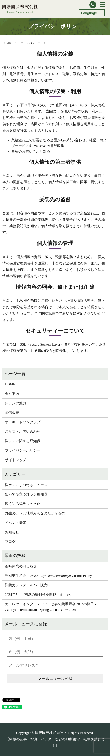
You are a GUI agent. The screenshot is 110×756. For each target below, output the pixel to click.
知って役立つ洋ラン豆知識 (26, 494)
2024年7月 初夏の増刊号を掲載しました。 (39, 594)
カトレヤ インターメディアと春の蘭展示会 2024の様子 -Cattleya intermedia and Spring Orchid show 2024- (50, 607)
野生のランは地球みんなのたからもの (35, 513)
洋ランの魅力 (15, 403)
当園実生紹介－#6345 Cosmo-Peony (48, 576)
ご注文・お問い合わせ (22, 431)
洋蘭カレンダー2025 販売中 (28, 585)
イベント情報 (15, 523)
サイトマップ (15, 460)
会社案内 (12, 394)
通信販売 (12, 413)
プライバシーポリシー (22, 450)
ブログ (10, 542)
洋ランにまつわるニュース (26, 485)
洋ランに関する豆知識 (22, 441)
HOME (6, 43)
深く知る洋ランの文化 (22, 504)
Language (89, 13)
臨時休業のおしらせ (21, 566)
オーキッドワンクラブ (22, 422)
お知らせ (12, 532)
